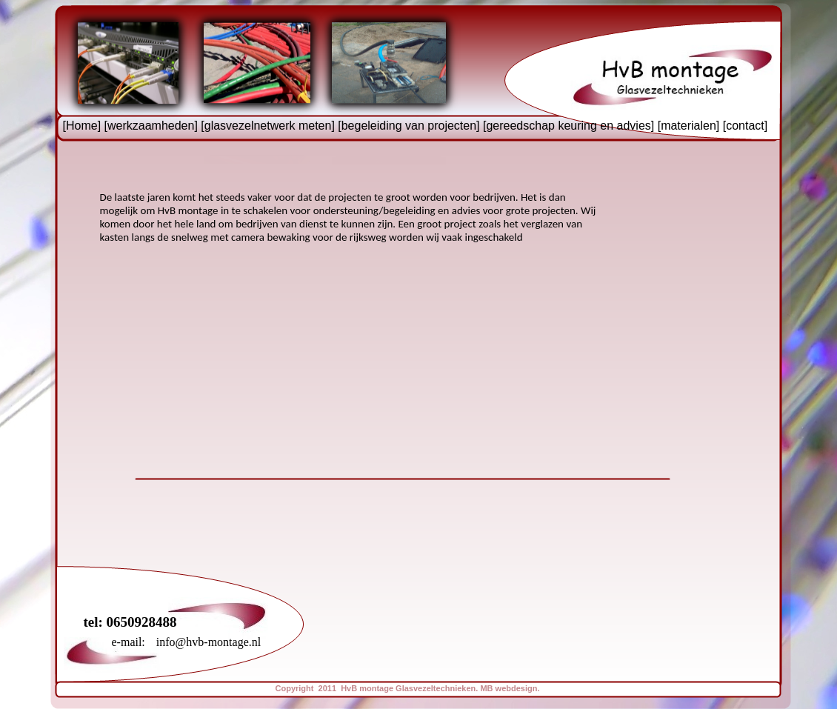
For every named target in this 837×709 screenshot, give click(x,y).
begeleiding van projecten (408, 125)
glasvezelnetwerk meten (268, 125)
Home (82, 125)
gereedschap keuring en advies (568, 125)
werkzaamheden (150, 125)
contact (745, 125)
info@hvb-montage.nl (208, 642)
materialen (688, 125)
